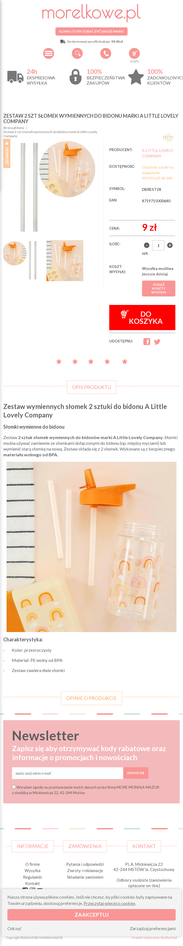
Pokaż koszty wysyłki (158, 288)
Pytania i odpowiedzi (85, 864)
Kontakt (32, 883)
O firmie (32, 864)
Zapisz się (135, 773)
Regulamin (32, 877)
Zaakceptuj (92, 915)
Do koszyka (142, 317)
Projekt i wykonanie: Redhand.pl (154, 937)
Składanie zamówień (85, 877)
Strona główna (13, 128)
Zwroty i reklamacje (85, 870)
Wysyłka (32, 870)
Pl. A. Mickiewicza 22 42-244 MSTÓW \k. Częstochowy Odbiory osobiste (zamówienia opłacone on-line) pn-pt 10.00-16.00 (144, 877)
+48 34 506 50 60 (105, 53)
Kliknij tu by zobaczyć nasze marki (91, 31)
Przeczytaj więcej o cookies (109, 903)
